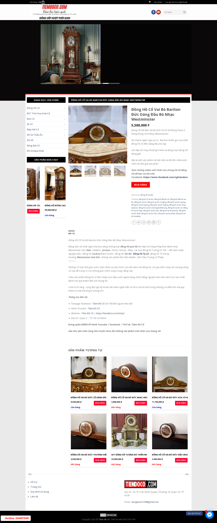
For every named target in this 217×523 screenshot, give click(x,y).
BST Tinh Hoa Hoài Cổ (38, 113)
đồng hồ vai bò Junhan (169, 210)
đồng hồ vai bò (140, 202)
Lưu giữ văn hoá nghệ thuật (176, 2)
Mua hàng (140, 184)
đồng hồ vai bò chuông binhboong (153, 208)
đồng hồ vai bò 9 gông (159, 205)
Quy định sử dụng (39, 491)
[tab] (71, 233)
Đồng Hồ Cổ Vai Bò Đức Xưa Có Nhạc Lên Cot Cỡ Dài (180, 397)
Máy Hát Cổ (33, 129)
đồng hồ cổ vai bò (146, 199)
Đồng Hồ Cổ (33, 108)
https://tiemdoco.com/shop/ (110, 313)
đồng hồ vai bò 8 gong (140, 205)
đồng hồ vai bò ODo (149, 213)
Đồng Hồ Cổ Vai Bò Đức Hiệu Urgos (171, 454)
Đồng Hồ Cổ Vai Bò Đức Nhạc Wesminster (133, 397)
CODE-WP (130, 519)
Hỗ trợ (33, 482)
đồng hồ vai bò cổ (175, 208)
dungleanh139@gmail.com (145, 501)
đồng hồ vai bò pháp (166, 213)
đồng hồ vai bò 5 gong (176, 202)
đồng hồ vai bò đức (151, 210)
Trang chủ (35, 486)
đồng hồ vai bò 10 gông (156, 202)
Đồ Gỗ (30, 140)
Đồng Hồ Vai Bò (146, 195)
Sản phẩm (158, 2)
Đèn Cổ (30, 118)
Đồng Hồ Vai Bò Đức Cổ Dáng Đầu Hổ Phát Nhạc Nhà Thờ (102, 397)
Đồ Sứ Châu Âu (34, 134)
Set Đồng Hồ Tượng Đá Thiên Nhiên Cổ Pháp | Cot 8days (142, 454)
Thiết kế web (116, 519)
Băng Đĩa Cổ (33, 145)
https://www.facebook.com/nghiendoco (165, 177)
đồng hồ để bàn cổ (162, 199)
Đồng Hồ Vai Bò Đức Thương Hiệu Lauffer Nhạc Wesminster (103, 454)
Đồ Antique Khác (35, 150)
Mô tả (71, 233)
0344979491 (17, 518)
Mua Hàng (57, 211)
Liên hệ (34, 496)
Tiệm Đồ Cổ (98, 303)
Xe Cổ (30, 124)
